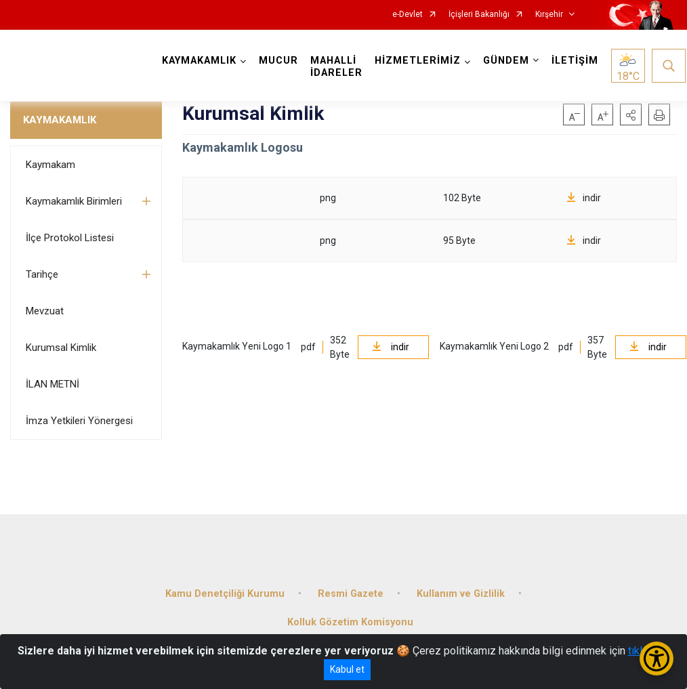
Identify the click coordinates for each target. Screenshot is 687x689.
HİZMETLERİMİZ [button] (419, 60)
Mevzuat (45, 311)
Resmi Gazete (350, 590)
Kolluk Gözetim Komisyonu (350, 619)
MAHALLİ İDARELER (338, 67)
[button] (631, 114)
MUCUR (279, 60)
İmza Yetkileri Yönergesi (79, 421)
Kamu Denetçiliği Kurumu (225, 590)
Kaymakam (50, 165)
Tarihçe (42, 274)
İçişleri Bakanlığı (479, 14)
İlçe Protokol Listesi (70, 238)
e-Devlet (407, 14)
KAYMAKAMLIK (59, 120)
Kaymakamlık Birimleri (74, 201)
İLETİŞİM (576, 60)
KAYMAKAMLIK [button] (200, 60)
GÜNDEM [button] (507, 60)
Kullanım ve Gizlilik (461, 590)
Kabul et (347, 669)
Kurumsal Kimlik (61, 347)
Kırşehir (549, 14)
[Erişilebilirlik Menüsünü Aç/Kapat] (656, 658)
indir (583, 197)
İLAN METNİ (52, 384)
